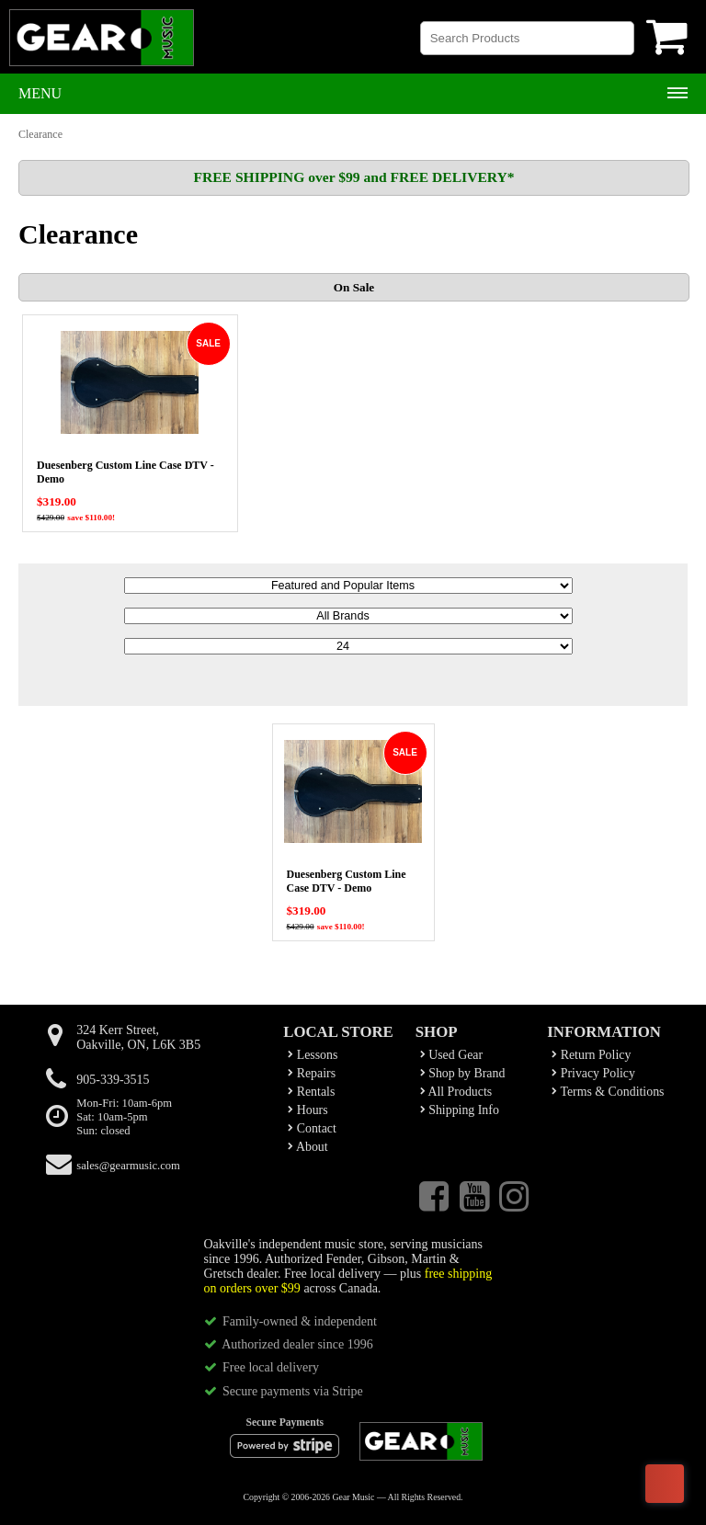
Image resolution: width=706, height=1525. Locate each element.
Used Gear (451, 1055)
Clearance (40, 134)
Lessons (312, 1055)
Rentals (311, 1091)
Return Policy (591, 1055)
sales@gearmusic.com (128, 1165)
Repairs (312, 1073)
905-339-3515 (112, 1080)
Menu (40, 93)
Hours (307, 1110)
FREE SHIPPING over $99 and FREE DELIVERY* (353, 177)
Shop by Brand (463, 1073)
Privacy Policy (593, 1073)
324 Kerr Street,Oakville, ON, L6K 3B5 (138, 1037)
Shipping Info (459, 1110)
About (307, 1147)
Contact (312, 1128)
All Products (456, 1091)
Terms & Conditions (608, 1091)
